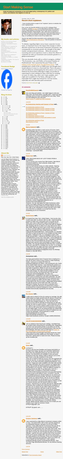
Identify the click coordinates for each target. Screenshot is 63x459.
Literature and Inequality (7, 42)
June (5, 116)
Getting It (3, 45)
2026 (4, 97)
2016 (4, 130)
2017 (4, 129)
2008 (4, 142)
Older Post (59, 451)
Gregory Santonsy (31, 418)
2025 (4, 98)
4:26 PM (28, 253)
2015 (4, 132)
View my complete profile (7, 197)
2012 (4, 136)
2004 (4, 148)
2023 (4, 101)
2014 (4, 133)
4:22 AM (28, 343)
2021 (4, 104)
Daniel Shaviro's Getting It (7, 68)
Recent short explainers (9, 115)
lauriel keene (30, 215)
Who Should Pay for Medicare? (8, 54)
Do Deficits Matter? (5, 51)
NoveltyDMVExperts (32, 90)
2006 (4, 145)
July (5, 111)
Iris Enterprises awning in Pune (35, 107)
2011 (4, 138)
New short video (7, 112)
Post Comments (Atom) (35, 455)
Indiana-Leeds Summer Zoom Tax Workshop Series (38, 64)
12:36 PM (28, 102)
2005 (4, 147)
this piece (35, 29)
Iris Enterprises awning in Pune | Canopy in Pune (40, 108)
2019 (4, 126)
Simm (28, 345)
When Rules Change (6, 55)
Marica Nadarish (31, 127)
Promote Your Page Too (6, 90)
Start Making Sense (18, 7)
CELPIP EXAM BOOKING (33, 321)
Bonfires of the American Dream (8, 41)
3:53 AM (28, 213)
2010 (4, 139)
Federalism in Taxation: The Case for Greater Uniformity (10, 60)
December (6, 105)
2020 (4, 125)
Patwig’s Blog (4, 195)
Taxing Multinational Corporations (35, 39)
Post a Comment (26, 449)
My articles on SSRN (6, 61)
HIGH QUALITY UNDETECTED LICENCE (38, 99)
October (6, 108)
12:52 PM (28, 416)
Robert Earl (29, 156)
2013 (4, 135)
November (6, 107)
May (5, 118)
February (6, 122)
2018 (4, 127)
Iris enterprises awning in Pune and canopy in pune (41, 117)
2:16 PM (28, 153)
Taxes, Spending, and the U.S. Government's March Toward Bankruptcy (8, 48)
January (6, 123)
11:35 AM (28, 318)
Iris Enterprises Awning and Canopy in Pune (40, 104)
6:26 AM (28, 124)
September (6, 109)
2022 (4, 102)
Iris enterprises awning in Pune (35, 116)
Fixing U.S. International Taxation (9, 43)
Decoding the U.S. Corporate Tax (9, 46)
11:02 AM (28, 291)
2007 (4, 144)
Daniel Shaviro (6, 155)
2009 (4, 141)
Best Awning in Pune (32, 122)
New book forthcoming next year (11, 113)
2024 (4, 99)
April (5, 119)
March (5, 120)
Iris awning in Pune (31, 114)
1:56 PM (28, 446)
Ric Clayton (29, 294)
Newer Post (25, 451)
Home (42, 451)
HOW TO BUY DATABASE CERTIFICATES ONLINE (42, 330)
